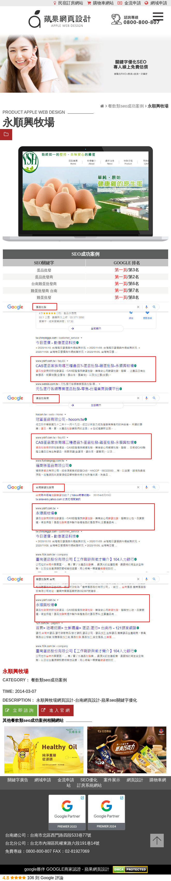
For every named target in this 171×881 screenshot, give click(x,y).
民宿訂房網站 (68, 3)
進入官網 (56, 710)
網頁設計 (135, 780)
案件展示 (112, 780)
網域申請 (156, 3)
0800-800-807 (39, 851)
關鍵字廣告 (18, 780)
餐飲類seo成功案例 (126, 106)
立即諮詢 (20, 710)
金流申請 (129, 3)
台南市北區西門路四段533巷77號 (60, 835)
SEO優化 (88, 780)
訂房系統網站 (89, 785)
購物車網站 (100, 3)
